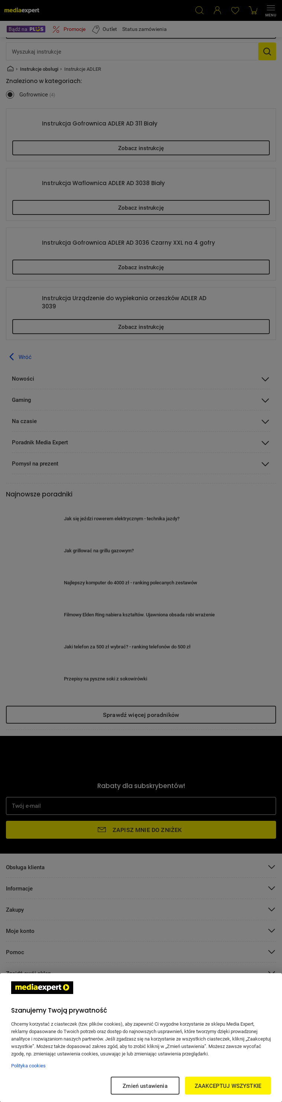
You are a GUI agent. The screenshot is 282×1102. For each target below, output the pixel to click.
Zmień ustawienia (145, 1085)
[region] (141, 1037)
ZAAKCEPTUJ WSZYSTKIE (228, 1085)
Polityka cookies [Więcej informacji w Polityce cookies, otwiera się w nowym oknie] (28, 1065)
